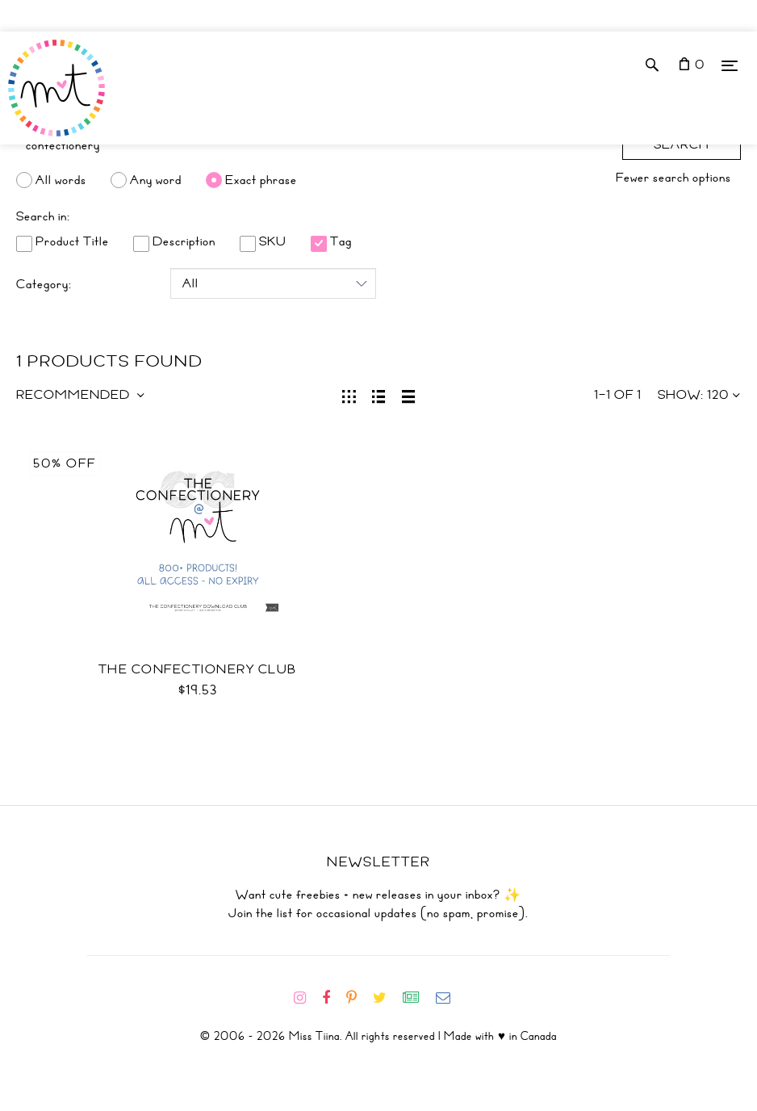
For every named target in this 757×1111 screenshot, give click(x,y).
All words (61, 180)
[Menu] (729, 65)
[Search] (311, 145)
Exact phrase (261, 180)
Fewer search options (673, 177)
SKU (263, 241)
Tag (331, 241)
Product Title (62, 241)
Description (174, 241)
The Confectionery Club (197, 669)
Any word (156, 180)
